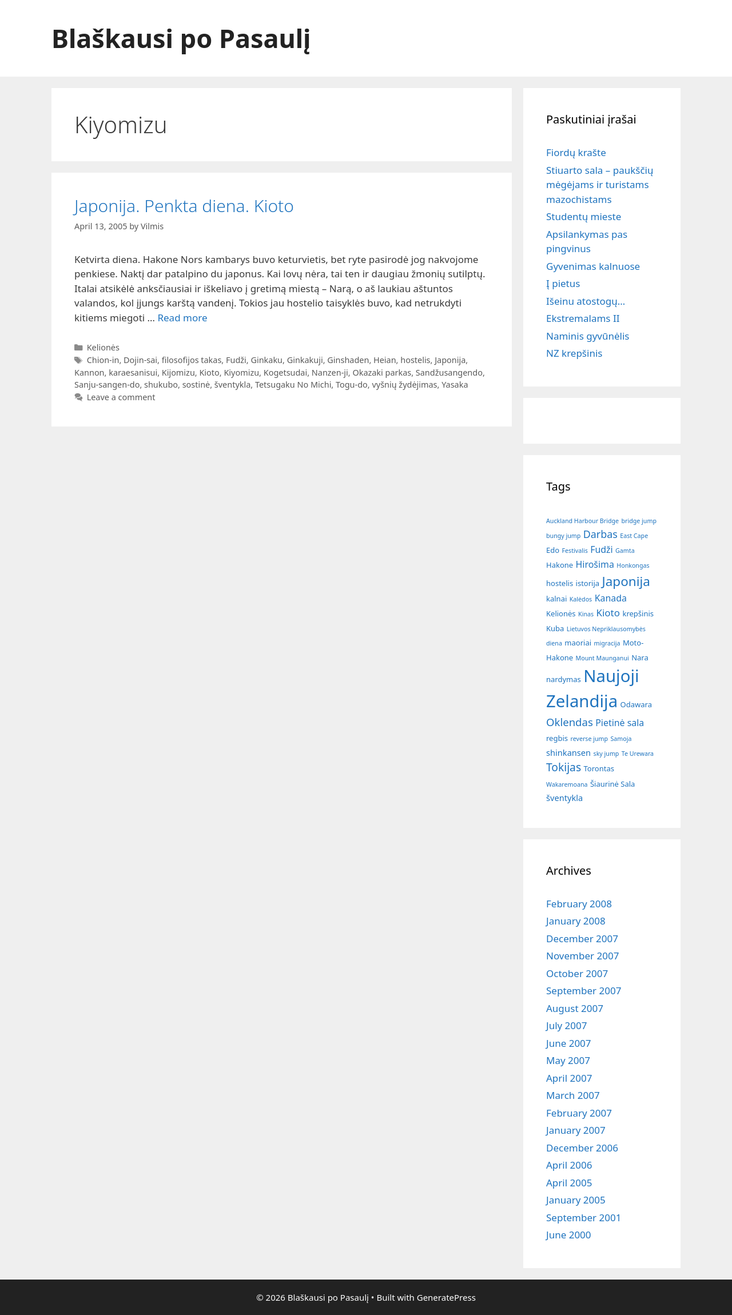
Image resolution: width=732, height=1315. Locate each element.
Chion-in (103, 359)
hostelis (415, 359)
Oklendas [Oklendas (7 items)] (569, 722)
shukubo (161, 384)
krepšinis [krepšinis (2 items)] (638, 613)
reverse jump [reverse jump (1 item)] (589, 739)
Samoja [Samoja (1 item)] (620, 739)
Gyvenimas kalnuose (593, 266)
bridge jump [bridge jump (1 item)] (639, 521)
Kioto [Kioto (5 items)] (608, 612)
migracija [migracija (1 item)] (607, 643)
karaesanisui (133, 372)
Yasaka (454, 384)
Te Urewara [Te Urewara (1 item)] (638, 754)
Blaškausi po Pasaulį (181, 38)
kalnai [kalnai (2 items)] (556, 598)
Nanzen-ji (330, 372)
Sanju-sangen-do (107, 384)
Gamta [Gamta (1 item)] (625, 551)
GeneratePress (446, 1297)
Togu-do (352, 384)
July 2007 (566, 1025)
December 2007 (582, 938)
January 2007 (576, 1130)
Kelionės (103, 347)
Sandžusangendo (449, 372)
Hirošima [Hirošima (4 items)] (595, 564)
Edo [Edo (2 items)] (552, 550)
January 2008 (576, 920)
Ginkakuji (305, 359)
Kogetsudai (285, 372)
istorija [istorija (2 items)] (588, 583)
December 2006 (582, 1147)
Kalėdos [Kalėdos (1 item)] (581, 599)
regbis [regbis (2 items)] (557, 738)
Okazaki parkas (381, 372)
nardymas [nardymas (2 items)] (563, 679)
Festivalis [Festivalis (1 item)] (575, 551)
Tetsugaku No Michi (293, 384)
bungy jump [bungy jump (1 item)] (563, 536)
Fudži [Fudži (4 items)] (601, 549)
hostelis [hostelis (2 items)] (559, 583)
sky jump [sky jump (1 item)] (606, 754)
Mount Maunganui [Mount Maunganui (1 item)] (602, 658)
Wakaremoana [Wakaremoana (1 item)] (567, 784)
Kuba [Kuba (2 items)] (555, 628)
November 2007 (582, 955)
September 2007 (583, 990)
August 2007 (574, 1008)
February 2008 (579, 903)
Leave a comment (121, 397)
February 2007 (579, 1112)
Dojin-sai (140, 359)
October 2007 (577, 973)
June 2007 (568, 1043)
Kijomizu (178, 372)
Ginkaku (266, 359)
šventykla (232, 384)
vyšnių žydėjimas (404, 384)
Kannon (89, 372)
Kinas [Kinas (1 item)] (586, 614)
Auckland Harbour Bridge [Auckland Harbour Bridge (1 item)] (582, 521)
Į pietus (563, 283)
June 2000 (568, 1234)
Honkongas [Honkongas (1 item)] (632, 565)
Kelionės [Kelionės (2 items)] (561, 613)
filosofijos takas (192, 359)
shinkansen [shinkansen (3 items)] (568, 752)
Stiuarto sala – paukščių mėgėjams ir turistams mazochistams (599, 185)
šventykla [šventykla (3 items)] (564, 797)
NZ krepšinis (574, 353)
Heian (384, 359)
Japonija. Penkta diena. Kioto (184, 205)
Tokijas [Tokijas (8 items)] (563, 767)
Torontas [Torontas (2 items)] (599, 768)
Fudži (236, 359)
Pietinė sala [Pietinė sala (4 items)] (619, 722)
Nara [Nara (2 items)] (640, 657)
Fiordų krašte (576, 152)
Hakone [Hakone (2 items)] (559, 565)
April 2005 (569, 1182)
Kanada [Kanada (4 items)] (611, 598)
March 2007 (573, 1095)
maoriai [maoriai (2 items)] (577, 642)
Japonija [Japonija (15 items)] (626, 581)
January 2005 (576, 1199)
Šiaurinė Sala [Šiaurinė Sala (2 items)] (612, 784)
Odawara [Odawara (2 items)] (636, 704)
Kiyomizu (241, 372)
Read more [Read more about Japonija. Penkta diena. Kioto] (182, 317)
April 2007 (569, 1078)
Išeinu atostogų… (585, 301)
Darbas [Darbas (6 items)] (600, 534)
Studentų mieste (583, 216)
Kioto (209, 372)
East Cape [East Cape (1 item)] (634, 536)
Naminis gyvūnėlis (587, 335)
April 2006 (569, 1164)
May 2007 (568, 1060)
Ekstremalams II (582, 318)
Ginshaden (348, 359)
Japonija (450, 359)
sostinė (196, 384)
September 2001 (583, 1217)
